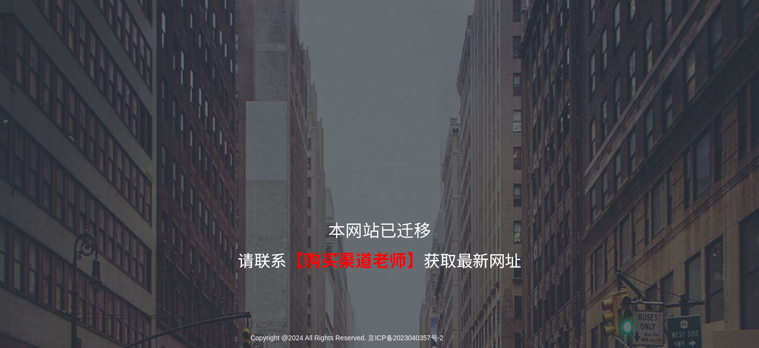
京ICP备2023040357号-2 (405, 338)
